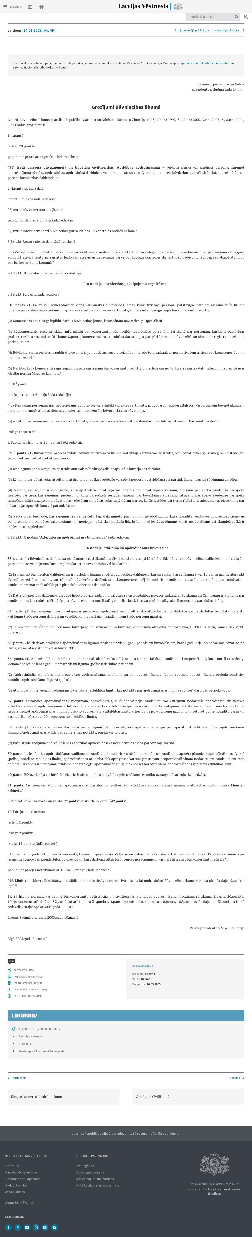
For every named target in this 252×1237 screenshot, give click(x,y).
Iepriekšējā (19, 1078)
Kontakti (12, 1166)
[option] (63, 1097)
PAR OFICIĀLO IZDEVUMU (28, 996)
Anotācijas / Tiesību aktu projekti (41, 1051)
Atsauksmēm (15, 1192)
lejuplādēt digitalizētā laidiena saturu (205, 63)
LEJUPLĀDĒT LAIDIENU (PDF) (30, 989)
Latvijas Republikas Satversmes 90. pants (214, 1184)
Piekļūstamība (16, 1185)
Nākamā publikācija (226, 30)
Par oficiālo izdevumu (21, 1172)
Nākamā (235, 1078)
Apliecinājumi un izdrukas (95, 1179)
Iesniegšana (85, 1166)
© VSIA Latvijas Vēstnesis (26, 1156)
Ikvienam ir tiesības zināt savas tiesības (214, 1191)
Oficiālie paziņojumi (92, 1156)
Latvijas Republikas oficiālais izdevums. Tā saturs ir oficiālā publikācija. (126, 1133)
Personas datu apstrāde (22, 1179)
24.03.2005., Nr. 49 (38, 30)
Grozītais (24, 1044)
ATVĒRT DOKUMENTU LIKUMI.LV (39, 1029)
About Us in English (19, 1202)
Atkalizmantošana (90, 1172)
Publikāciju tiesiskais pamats (97, 1185)
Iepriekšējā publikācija (194, 30)
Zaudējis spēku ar (30, 1036)
